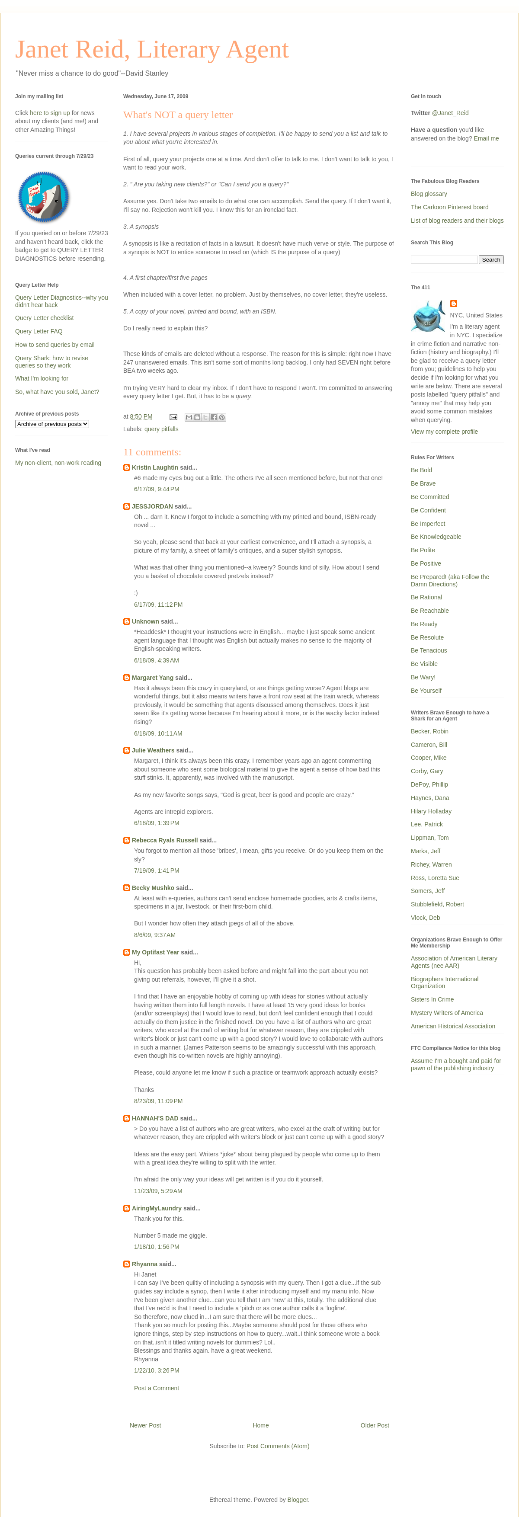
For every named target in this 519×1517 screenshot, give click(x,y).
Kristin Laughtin (155, 467)
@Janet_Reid (450, 112)
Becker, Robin (430, 731)
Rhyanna (144, 1264)
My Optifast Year (155, 952)
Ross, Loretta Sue (435, 877)
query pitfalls (161, 429)
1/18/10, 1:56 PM (156, 1246)
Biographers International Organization (444, 983)
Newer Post (145, 1425)
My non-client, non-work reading (58, 462)
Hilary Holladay (431, 811)
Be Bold (421, 470)
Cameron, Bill (429, 744)
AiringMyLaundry (157, 1208)
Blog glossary (429, 193)
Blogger (298, 1499)
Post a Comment (156, 1388)
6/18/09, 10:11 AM (158, 733)
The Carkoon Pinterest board (450, 207)
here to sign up (51, 112)
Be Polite (423, 550)
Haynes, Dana (430, 797)
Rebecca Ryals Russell (165, 840)
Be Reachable (430, 610)
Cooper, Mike (428, 757)
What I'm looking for (41, 378)
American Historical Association (453, 1026)
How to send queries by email (55, 344)
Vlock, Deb (425, 917)
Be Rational (426, 597)
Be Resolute (427, 637)
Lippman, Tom (430, 837)
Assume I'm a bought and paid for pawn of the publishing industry (456, 1064)
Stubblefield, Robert (437, 904)
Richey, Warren (431, 864)
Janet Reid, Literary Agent (152, 49)
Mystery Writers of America (447, 1012)
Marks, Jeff (425, 851)
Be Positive (426, 563)
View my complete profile (444, 431)
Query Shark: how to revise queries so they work (51, 362)
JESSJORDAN (152, 506)
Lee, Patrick (427, 824)
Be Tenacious (429, 650)
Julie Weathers (153, 750)
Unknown (145, 621)
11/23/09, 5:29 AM (158, 1190)
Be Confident (428, 510)
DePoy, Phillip (429, 784)
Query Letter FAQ (39, 331)
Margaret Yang (152, 677)
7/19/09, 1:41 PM (156, 870)
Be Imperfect (428, 523)
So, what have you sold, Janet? (57, 391)
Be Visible (424, 663)
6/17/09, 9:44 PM (156, 489)
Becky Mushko (153, 887)
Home (261, 1425)
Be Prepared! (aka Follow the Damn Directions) (450, 580)
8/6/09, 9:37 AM (155, 934)
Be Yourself (426, 690)
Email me (486, 138)
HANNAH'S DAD (155, 1118)
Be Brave (423, 483)
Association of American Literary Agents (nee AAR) (454, 962)
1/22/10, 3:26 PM (156, 1370)
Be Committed (430, 496)
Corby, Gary (427, 771)
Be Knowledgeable (436, 536)
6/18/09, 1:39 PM (156, 822)
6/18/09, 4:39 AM (156, 660)
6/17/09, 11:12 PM (158, 604)
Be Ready (424, 624)
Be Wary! (423, 677)
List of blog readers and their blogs (457, 220)
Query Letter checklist (44, 317)
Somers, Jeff (428, 890)
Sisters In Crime (432, 999)
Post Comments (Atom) (278, 1446)
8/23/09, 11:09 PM (158, 1101)
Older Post (375, 1425)
